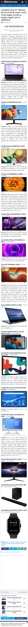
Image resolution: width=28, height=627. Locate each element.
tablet (22, 543)
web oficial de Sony (21, 301)
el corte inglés (22, 542)
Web (14, 486)
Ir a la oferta (10, 63)
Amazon (10, 5)
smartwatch (17, 543)
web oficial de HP (14, 455)
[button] (1, 2)
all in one (8, 542)
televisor (3, 545)
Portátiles (3, 5)
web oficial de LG (16, 210)
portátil (8, 543)
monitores (3, 543)
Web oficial (9, 461)
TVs (14, 5)
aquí (21, 57)
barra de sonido (15, 542)
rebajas (12, 543)
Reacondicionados (21, 5)
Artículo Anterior (5, 592)
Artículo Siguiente (22, 592)
